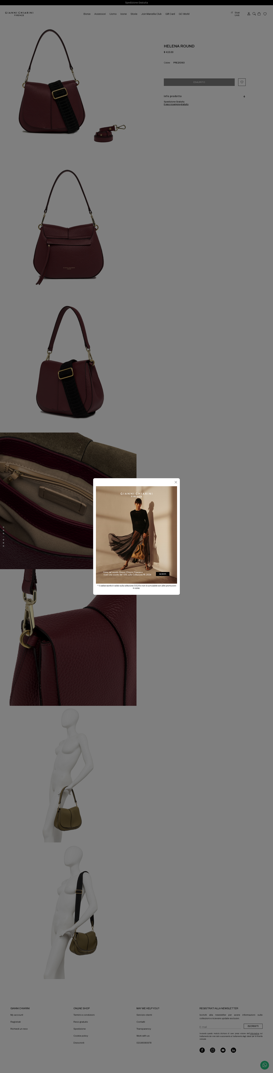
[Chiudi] (175, 482)
